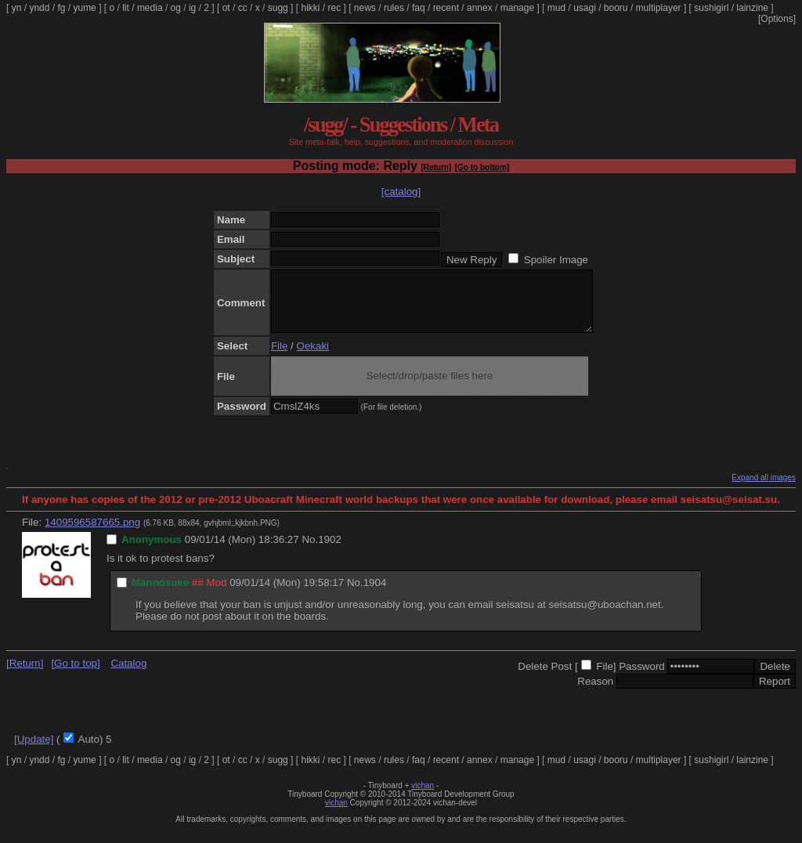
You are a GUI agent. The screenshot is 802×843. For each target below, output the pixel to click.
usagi (584, 7)
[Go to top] (75, 675)
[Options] (777, 18)
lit (125, 7)
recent (446, 7)
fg (61, 7)
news (365, 7)
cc (242, 7)
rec (334, 7)
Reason (595, 693)
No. (310, 551)
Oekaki (313, 358)
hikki (310, 7)
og (176, 7)
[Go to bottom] (482, 167)
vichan (422, 797)
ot (226, 7)
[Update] (33, 751)
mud (556, 7)
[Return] (436, 167)
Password (642, 678)
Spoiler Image (556, 260)
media (150, 7)
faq (418, 7)
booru (616, 7)
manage (517, 7)
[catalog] (401, 191)
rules (394, 7)
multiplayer (658, 7)
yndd (39, 7)
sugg (278, 7)
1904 (375, 594)
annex (480, 7)
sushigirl (711, 7)
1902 (329, 551)
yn (17, 7)
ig (192, 7)
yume (84, 7)
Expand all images (764, 489)
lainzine (752, 7)
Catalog (128, 675)
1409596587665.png (92, 534)
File (279, 358)
